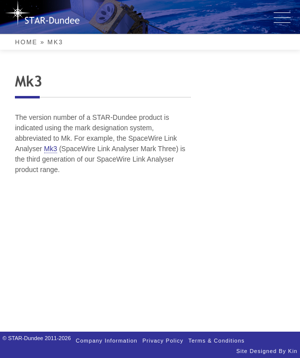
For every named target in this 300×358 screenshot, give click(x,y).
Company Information (152, 319)
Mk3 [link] (239, 118)
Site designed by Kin (152, 352)
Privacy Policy (152, 330)
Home (26, 42)
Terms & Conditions (152, 341)
